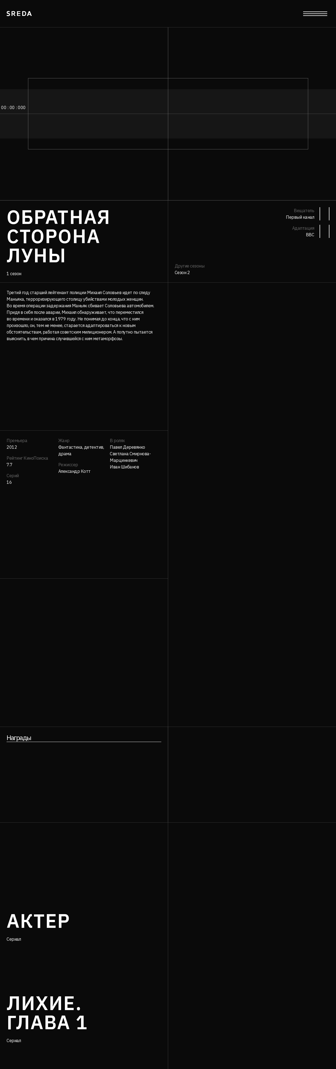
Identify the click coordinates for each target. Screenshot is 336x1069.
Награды (19, 737)
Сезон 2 (182, 272)
